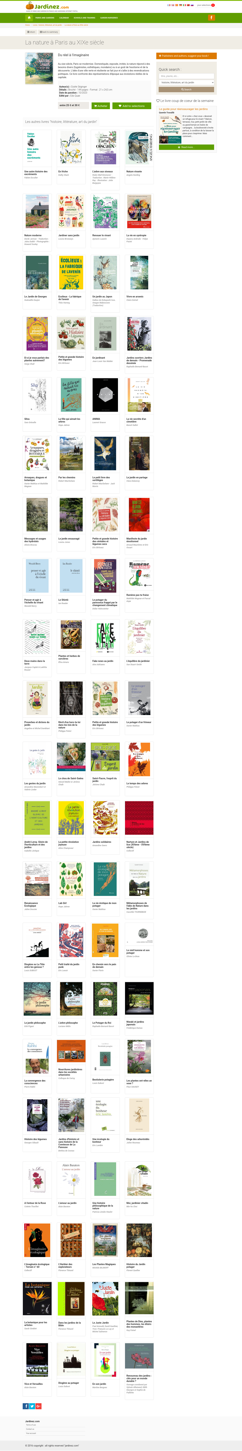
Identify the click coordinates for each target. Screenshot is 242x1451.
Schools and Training (84, 18)
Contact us (30, 1429)
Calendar (64, 18)
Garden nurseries (109, 18)
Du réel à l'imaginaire (73, 55)
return (31, 32)
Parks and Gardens (44, 18)
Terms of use (31, 1425)
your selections (206, 5)
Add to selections (131, 105)
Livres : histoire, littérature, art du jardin (47, 25)
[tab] (61, 122)
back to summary (49, 32)
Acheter (100, 105)
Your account (31, 1434)
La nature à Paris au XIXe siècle (76, 25)
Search (186, 89)
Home (27, 25)
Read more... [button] (186, 147)
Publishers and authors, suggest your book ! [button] (184, 55)
